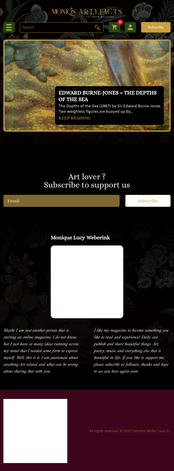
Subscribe (156, 27)
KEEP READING (74, 117)
